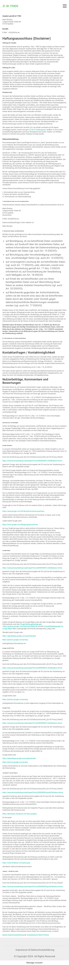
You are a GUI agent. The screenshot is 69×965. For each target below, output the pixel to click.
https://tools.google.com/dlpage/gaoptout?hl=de (20, 524)
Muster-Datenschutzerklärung (13, 935)
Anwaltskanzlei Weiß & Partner (38, 935)
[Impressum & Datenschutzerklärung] (35, 950)
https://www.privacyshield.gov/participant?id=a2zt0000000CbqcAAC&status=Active (32, 886)
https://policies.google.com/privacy (15, 640)
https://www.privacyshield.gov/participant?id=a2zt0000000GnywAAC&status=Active (32, 792)
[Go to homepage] (10, 6)
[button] (65, 6)
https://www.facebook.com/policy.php (16, 863)
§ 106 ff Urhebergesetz (38, 130)
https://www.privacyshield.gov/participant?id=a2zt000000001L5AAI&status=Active (32, 461)
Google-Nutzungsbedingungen (31, 624)
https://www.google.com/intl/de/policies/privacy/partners (23, 511)
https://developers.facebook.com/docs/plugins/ (19, 814)
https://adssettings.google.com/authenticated (19, 636)
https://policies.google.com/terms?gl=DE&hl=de (20, 626)
